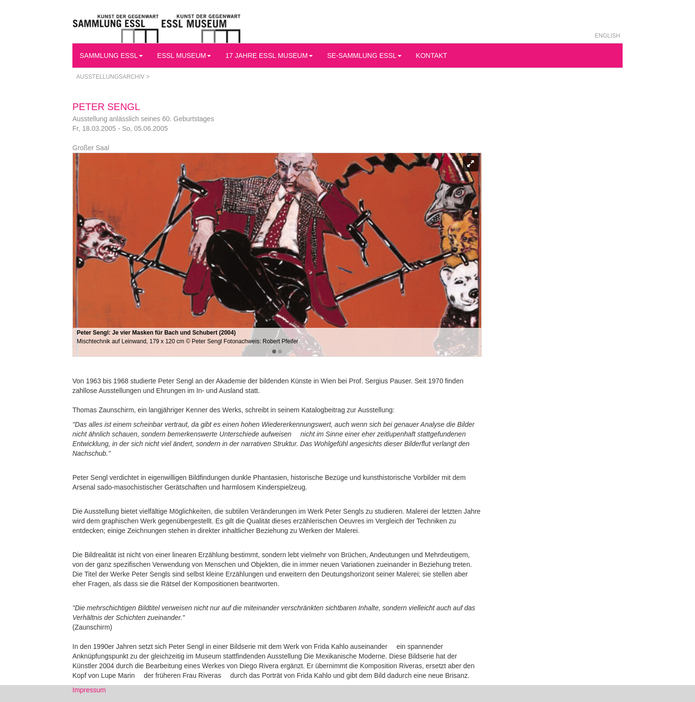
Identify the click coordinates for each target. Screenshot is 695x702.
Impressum (89, 690)
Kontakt (431, 55)
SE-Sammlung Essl (364, 55)
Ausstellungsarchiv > (113, 76)
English (607, 35)
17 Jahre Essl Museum (269, 55)
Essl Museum (184, 55)
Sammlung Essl (111, 55)
